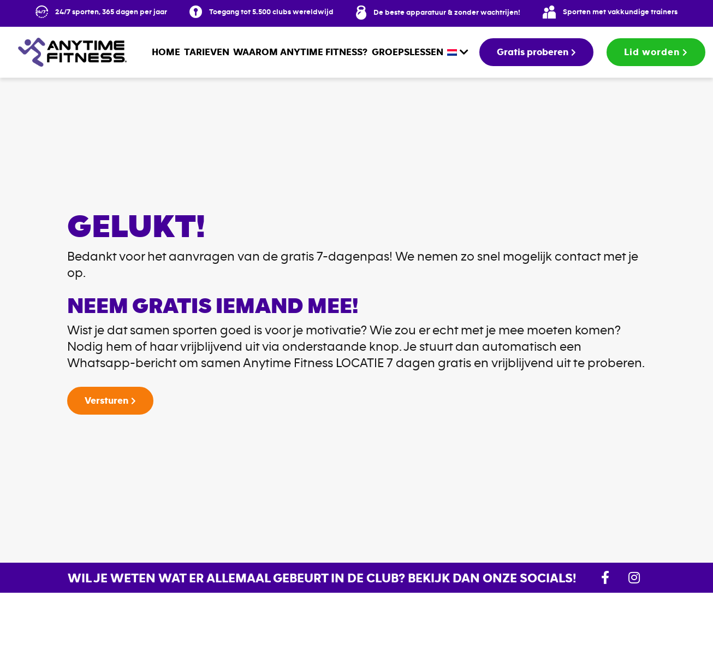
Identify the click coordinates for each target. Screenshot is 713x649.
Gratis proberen (532, 52)
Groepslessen (407, 52)
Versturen (106, 400)
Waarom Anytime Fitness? (300, 52)
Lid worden (652, 52)
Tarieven (206, 52)
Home (166, 52)
